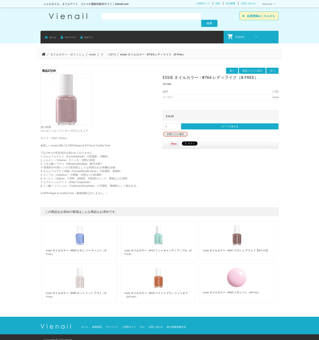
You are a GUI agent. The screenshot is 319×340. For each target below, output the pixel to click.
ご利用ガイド (202, 3)
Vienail (68, 333)
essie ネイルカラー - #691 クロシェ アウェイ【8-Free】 (236, 243)
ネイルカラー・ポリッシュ (67, 47)
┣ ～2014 (108, 47)
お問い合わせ (248, 3)
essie (92, 47)
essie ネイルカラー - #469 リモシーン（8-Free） (231, 285)
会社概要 (230, 3)
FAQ (217, 3)
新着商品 (97, 320)
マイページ (112, 320)
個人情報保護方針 (176, 320)
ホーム (84, 320)
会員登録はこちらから (259, 16)
